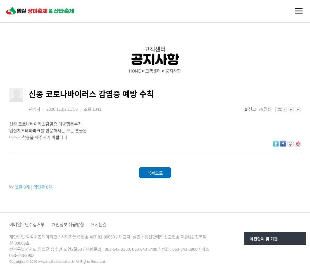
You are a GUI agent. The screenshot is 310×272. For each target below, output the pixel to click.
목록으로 (155, 172)
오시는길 (98, 224)
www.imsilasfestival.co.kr (56, 262)
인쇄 (265, 109)
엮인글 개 (43, 187)
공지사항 (173, 71)
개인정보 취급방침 (68, 224)
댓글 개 (22, 187)
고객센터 (153, 71)
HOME (135, 71)
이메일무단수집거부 (26, 224)
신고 (250, 109)
